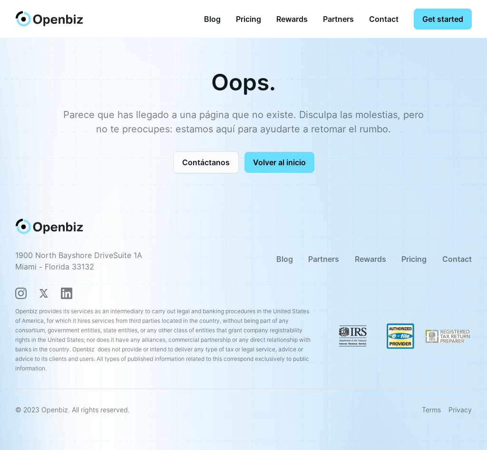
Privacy (460, 410)
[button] (248, 19)
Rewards (292, 19)
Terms (431, 410)
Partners (338, 19)
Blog (212, 19)
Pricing (248, 19)
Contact (384, 19)
